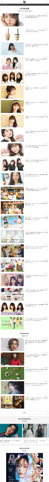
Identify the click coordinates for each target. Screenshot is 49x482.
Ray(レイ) (2, 4)
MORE (24, 412)
